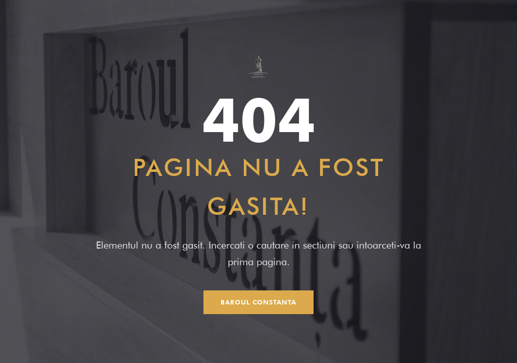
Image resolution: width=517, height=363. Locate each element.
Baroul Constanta (258, 302)
